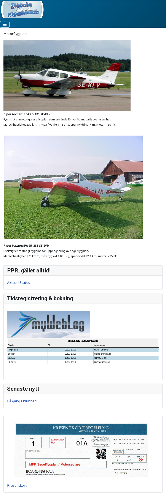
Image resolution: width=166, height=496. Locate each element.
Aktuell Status (18, 282)
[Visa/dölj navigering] (5, 24)
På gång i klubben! (22, 401)
